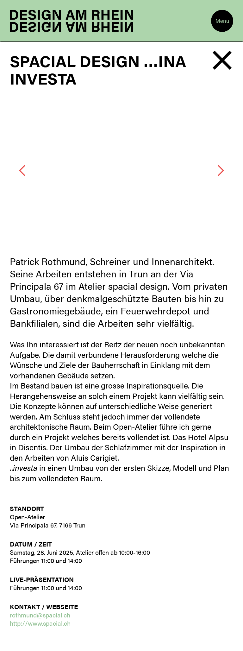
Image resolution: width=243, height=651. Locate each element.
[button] (222, 21)
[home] (71, 21)
